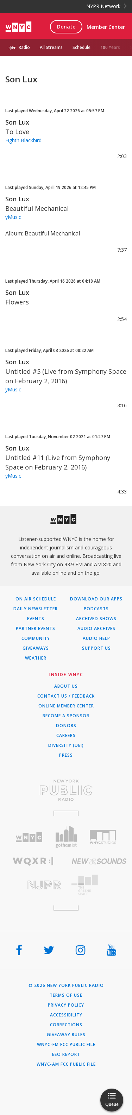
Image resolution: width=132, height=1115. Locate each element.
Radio (24, 47)
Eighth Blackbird (23, 140)
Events (35, 619)
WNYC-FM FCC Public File (66, 1044)
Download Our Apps (96, 599)
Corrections (66, 1025)
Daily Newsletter (35, 609)
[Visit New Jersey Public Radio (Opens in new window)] (33, 885)
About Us (66, 686)
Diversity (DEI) (66, 745)
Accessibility (66, 1015)
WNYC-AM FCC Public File (66, 1064)
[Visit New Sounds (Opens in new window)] (99, 861)
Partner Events (35, 628)
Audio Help (96, 638)
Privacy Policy (66, 1005)
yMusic (13, 217)
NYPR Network (106, 6)
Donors (66, 726)
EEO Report (66, 1054)
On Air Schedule (35, 599)
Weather (35, 658)
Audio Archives (96, 628)
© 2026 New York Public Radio (66, 985)
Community (35, 638)
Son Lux (17, 122)
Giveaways (36, 648)
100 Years (110, 47)
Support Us (96, 648)
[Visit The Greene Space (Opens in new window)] (99, 885)
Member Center (106, 27)
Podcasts (96, 609)
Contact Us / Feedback (66, 696)
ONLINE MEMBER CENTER (66, 706)
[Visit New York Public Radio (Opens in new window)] (66, 790)
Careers (66, 735)
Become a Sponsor (66, 716)
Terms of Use (66, 995)
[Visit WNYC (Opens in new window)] (29, 837)
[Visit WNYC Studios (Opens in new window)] (102, 837)
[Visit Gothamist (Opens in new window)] (66, 837)
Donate (66, 26)
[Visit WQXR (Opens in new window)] (33, 861)
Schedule (81, 47)
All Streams (51, 47)
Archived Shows (96, 619)
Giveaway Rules (66, 1035)
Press (66, 755)
